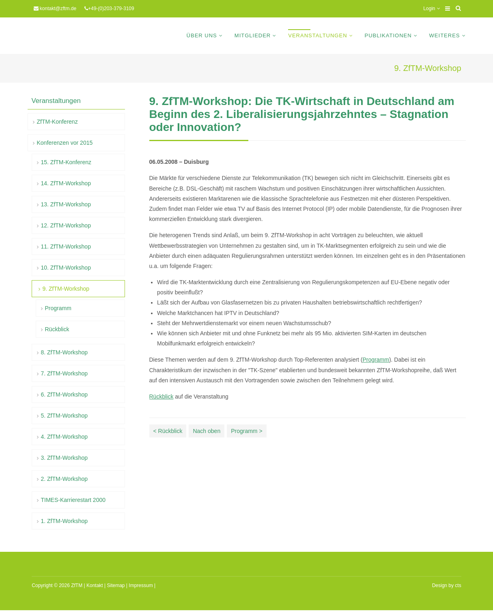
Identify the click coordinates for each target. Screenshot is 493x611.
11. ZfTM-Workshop (66, 246)
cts (458, 585)
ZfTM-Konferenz (57, 121)
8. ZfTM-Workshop (64, 352)
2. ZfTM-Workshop (64, 479)
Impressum (141, 585)
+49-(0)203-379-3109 (111, 8)
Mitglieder (253, 35)
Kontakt (94, 585)
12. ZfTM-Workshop (66, 225)
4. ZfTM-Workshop (64, 436)
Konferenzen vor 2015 (65, 142)
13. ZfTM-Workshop (66, 204)
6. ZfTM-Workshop (64, 394)
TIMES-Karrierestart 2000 (73, 500)
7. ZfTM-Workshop (64, 373)
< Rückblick (168, 431)
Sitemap (116, 585)
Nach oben (206, 431)
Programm (376, 359)
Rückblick (161, 396)
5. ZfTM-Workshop (64, 415)
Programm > (246, 431)
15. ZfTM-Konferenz (66, 162)
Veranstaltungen (317, 35)
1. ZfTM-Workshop (64, 521)
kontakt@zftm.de (58, 8)
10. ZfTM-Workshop (66, 267)
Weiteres (444, 35)
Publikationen (388, 35)
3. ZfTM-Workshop (64, 457)
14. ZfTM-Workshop (66, 183)
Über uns (202, 35)
